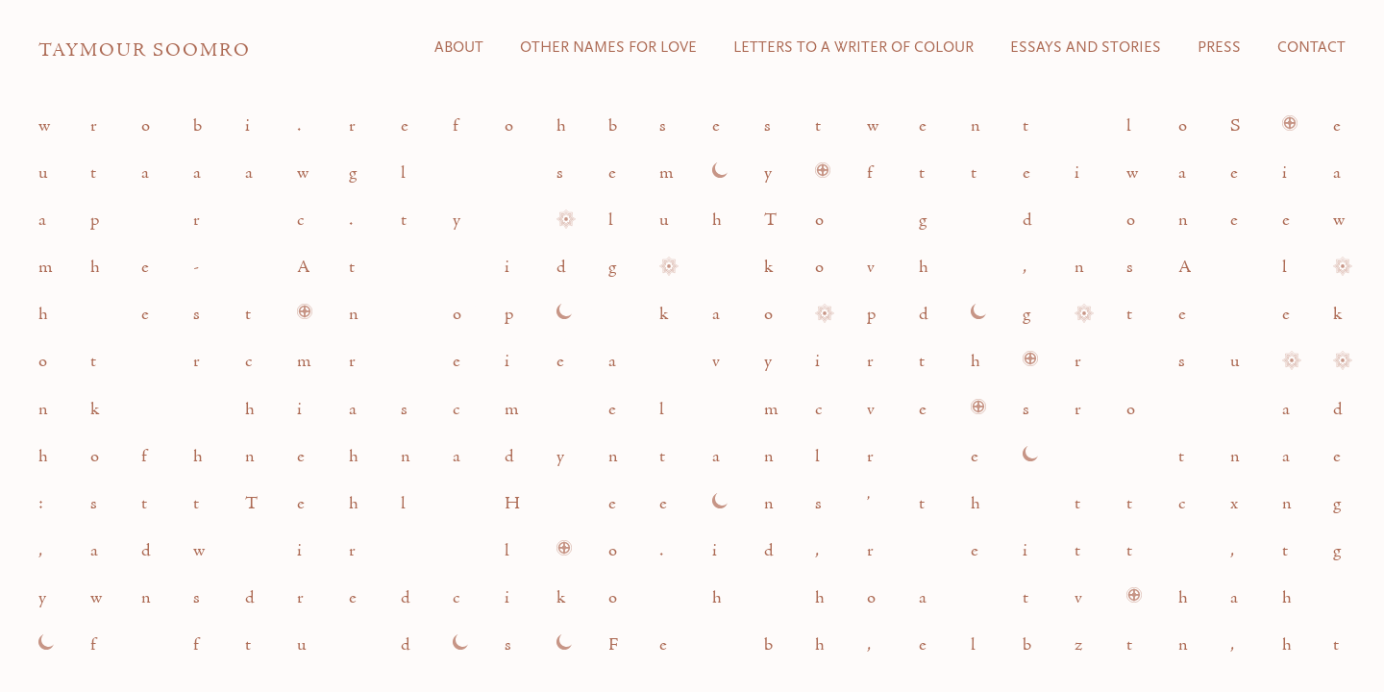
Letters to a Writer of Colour (853, 48)
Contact (1311, 48)
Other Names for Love (608, 48)
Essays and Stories (1085, 48)
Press (1219, 48)
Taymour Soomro (144, 50)
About (458, 48)
